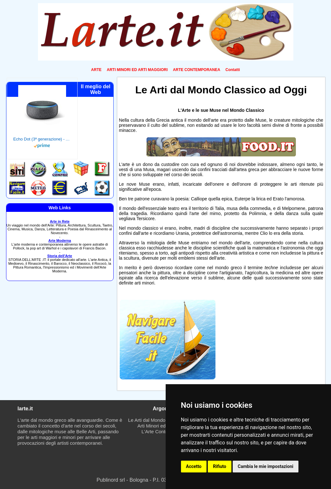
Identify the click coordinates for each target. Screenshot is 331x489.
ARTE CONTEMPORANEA (196, 70)
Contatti (232, 70)
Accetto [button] (194, 466)
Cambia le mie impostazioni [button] (265, 466)
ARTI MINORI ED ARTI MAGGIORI (137, 70)
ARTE (96, 70)
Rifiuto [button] (219, 466)
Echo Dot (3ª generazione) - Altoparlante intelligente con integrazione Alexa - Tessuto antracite (42, 139)
